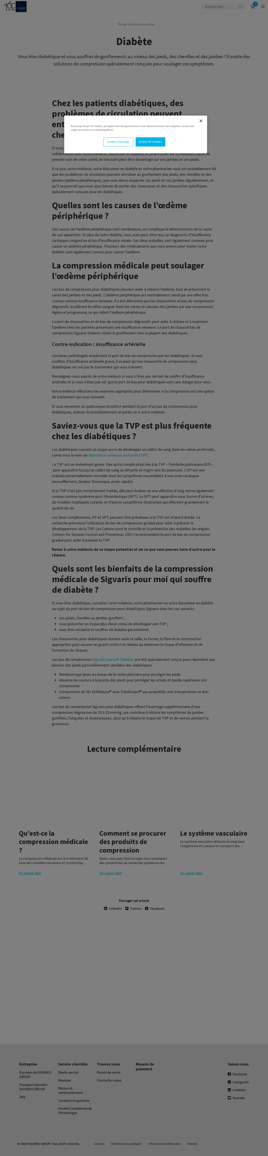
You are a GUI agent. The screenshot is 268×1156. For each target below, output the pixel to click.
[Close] (201, 121)
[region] (135, 134)
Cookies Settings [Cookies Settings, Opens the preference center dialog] (118, 141)
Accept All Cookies (150, 141)
